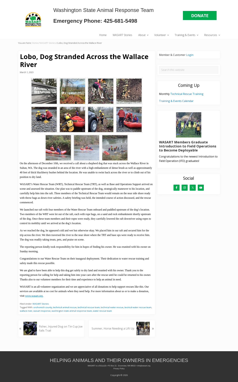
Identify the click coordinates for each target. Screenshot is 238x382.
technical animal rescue (65, 307)
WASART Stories (41, 303)
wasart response (42, 310)
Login (189, 55)
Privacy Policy (118, 369)
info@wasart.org (143, 366)
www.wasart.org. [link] (34, 295)
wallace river (26, 310)
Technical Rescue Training (186, 94)
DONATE (200, 15)
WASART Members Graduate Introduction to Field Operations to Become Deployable (187, 146)
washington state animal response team (72, 310)
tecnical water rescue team (137, 307)
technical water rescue (112, 307)
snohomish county (42, 307)
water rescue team (102, 310)
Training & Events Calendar (176, 101)
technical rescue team (89, 307)
